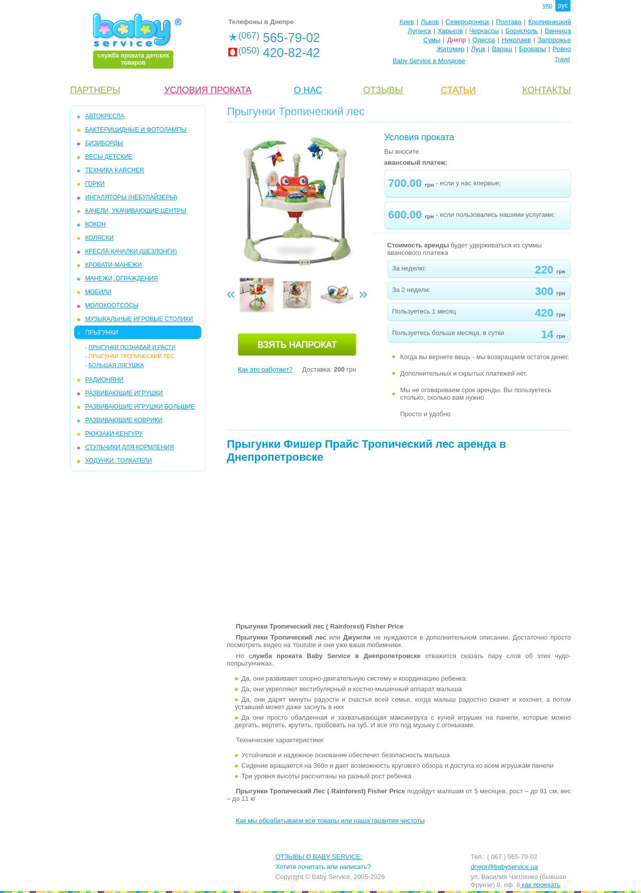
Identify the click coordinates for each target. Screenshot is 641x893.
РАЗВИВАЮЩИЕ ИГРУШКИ (124, 393)
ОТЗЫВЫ (383, 90)
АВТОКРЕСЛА (104, 116)
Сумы (431, 40)
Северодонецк (467, 22)
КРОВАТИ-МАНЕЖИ (113, 264)
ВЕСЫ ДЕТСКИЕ (108, 156)
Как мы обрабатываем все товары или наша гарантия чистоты (330, 820)
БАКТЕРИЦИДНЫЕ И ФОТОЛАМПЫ (135, 129)
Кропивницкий (549, 22)
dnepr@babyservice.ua (504, 866)
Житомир (450, 49)
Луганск (419, 31)
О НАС (308, 90)
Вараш (502, 49)
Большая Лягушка (116, 365)
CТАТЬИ (458, 90)
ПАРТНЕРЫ (95, 90)
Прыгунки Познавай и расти (132, 347)
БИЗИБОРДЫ (104, 143)
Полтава (508, 22)
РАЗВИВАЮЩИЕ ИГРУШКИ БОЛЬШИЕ (140, 406)
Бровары (532, 49)
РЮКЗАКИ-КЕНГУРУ (114, 433)
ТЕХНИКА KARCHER (114, 170)
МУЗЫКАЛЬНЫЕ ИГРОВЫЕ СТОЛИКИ (139, 319)
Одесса (484, 40)
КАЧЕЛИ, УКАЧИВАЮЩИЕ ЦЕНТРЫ (135, 210)
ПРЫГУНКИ (101, 332)
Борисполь (521, 31)
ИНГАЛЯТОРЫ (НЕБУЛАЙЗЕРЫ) (131, 197)
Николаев (516, 40)
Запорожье (554, 40)
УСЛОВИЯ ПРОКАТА (208, 90)
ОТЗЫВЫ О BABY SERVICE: (318, 856)
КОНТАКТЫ (546, 90)
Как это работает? (265, 369)
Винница (558, 31)
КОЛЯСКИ (99, 237)
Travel (562, 59)
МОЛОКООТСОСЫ (111, 305)
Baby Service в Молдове (429, 61)
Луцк (478, 49)
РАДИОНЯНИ (104, 379)
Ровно (561, 49)
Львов (430, 22)
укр (547, 5)
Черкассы (484, 31)
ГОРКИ (95, 183)
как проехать (540, 884)
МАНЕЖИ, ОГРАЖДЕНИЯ (121, 278)
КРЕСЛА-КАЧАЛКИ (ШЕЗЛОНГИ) (131, 251)
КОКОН (95, 224)
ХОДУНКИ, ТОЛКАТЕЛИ (118, 460)
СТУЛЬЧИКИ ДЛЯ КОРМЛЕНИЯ (129, 447)
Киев (407, 22)
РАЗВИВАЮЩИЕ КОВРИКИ (123, 420)
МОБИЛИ (98, 291)
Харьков (450, 31)
